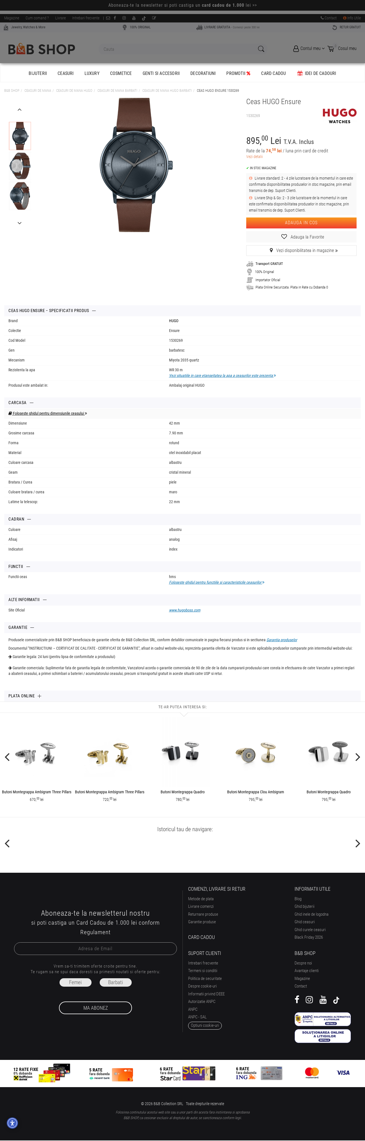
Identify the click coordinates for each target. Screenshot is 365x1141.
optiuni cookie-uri (205, 1025)
